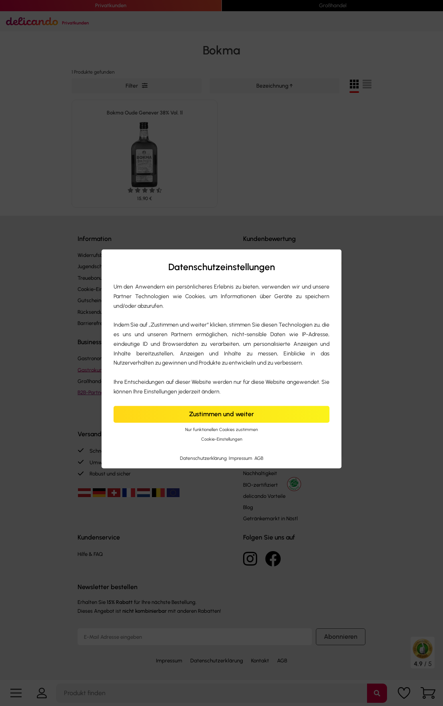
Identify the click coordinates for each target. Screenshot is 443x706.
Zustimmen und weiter (221, 414)
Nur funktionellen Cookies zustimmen (221, 429)
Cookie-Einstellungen (221, 439)
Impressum (241, 458)
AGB (258, 458)
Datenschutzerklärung (204, 458)
